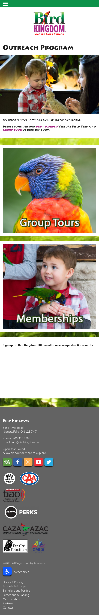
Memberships (11, 599)
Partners (8, 603)
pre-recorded (47, 126)
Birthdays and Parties (16, 590)
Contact (8, 607)
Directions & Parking (16, 595)
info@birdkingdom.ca (25, 442)
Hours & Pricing (13, 582)
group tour (12, 130)
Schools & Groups (14, 586)
